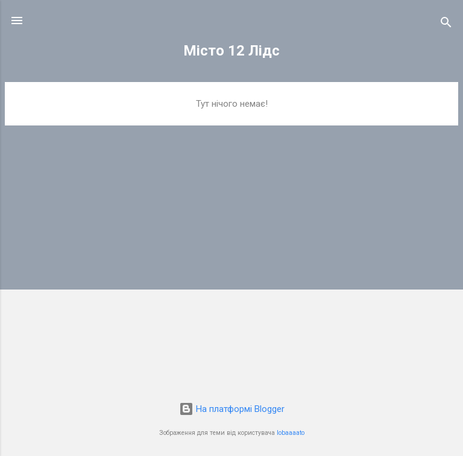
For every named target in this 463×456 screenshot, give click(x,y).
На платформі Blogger (232, 409)
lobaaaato (290, 433)
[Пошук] (446, 24)
